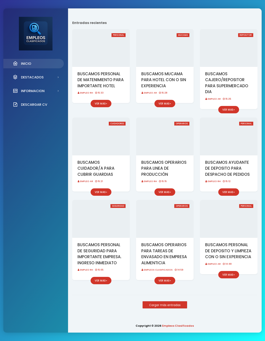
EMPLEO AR (150, 92)
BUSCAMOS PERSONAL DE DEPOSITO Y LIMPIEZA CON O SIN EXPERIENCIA (228, 251)
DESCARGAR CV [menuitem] (30, 104)
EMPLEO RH (86, 92)
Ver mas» (101, 103)
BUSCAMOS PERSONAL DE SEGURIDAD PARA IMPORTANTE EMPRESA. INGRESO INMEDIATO (99, 254)
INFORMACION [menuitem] (29, 90)
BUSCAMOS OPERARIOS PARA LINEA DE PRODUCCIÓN (163, 168)
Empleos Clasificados (158, 269)
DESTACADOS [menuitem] (28, 77)
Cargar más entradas (165, 305)
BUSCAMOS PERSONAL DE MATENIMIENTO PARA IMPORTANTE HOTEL (100, 80)
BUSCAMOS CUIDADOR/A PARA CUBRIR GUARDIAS (95, 168)
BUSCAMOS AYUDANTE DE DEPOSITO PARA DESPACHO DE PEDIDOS (227, 168)
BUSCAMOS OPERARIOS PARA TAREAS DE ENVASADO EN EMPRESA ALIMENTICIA (164, 254)
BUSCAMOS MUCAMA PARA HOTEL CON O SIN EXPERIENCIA (163, 80)
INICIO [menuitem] (22, 63)
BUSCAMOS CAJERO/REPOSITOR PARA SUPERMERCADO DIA (226, 83)
